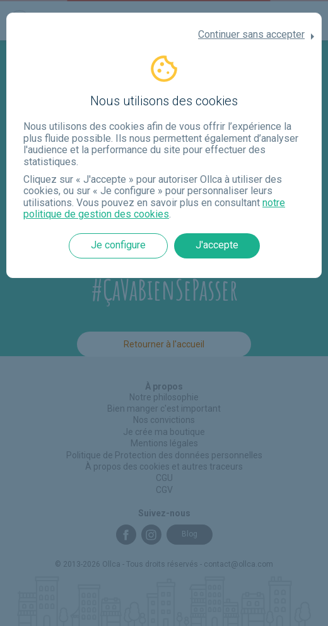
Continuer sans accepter (251, 34)
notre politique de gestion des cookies (154, 208)
